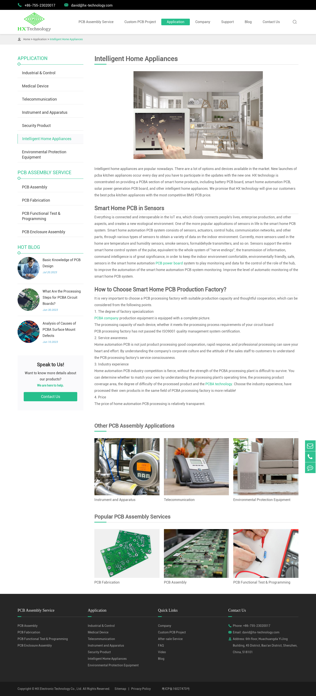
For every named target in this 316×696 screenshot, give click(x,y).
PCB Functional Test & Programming (41, 216)
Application (175, 22)
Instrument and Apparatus (44, 112)
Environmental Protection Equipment (44, 154)
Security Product (36, 125)
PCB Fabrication (36, 200)
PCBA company (106, 318)
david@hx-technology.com (88, 5)
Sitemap (120, 689)
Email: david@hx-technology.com (256, 632)
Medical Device (35, 86)
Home (26, 39)
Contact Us (271, 22)
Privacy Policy (141, 689)
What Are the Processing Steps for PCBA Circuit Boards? (62, 297)
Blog (248, 22)
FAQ (161, 645)
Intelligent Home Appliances (66, 39)
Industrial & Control (39, 73)
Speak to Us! (50, 364)
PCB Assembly (34, 187)
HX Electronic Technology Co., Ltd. (58, 689)
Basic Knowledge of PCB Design (62, 263)
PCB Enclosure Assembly (43, 232)
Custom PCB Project (140, 22)
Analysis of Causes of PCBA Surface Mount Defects (59, 329)
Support (227, 22)
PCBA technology (218, 384)
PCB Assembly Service (96, 22)
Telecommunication (39, 99)
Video (162, 652)
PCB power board (169, 263)
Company (202, 22)
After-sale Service (170, 639)
